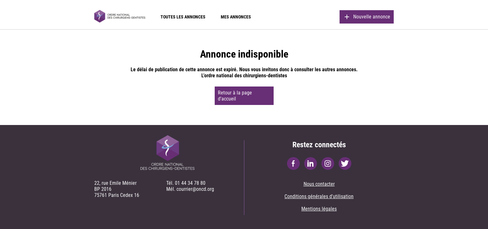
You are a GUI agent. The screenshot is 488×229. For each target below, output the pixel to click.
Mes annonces (236, 16)
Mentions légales (319, 209)
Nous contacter (319, 184)
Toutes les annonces (183, 16)
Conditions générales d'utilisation (319, 196)
